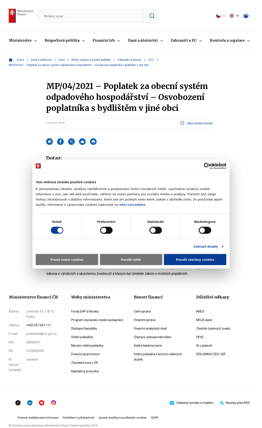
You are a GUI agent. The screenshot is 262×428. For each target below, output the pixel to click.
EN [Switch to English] (234, 15)
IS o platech (204, 345)
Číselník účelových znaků (213, 328)
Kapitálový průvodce (85, 371)
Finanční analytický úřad (150, 328)
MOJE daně (204, 320)
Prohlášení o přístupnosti (78, 417)
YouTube (41, 402)
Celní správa (142, 311)
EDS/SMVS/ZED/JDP (211, 354)
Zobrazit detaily (205, 246)
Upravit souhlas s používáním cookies (123, 417)
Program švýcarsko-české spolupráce (97, 320)
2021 (151, 59)
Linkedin (29, 402)
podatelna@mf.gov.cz (41, 334)
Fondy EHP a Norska (85, 311)
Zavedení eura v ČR (84, 362)
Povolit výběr (131, 259)
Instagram (53, 402)
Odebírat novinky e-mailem (192, 403)
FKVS (200, 337)
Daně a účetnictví (143, 40)
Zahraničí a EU (184, 40)
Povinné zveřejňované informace (38, 417)
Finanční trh (104, 40)
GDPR (154, 417)
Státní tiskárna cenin (148, 345)
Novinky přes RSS (235, 403)
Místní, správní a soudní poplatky (91, 59)
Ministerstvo (20, 40)
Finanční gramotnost (85, 354)
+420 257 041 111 (38, 325)
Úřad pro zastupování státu (152, 337)
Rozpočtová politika (62, 40)
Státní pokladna (82, 337)
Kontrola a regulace (227, 40)
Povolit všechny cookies (195, 259)
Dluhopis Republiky (84, 328)
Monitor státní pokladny (87, 345)
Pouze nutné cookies (67, 259)
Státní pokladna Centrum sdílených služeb (158, 356)
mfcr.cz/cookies (132, 204)
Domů (20, 60)
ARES (200, 311)
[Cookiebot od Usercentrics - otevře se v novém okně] (207, 166)
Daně (61, 59)
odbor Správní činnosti (200, 123)
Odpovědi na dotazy (129, 59)
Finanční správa (144, 320)
